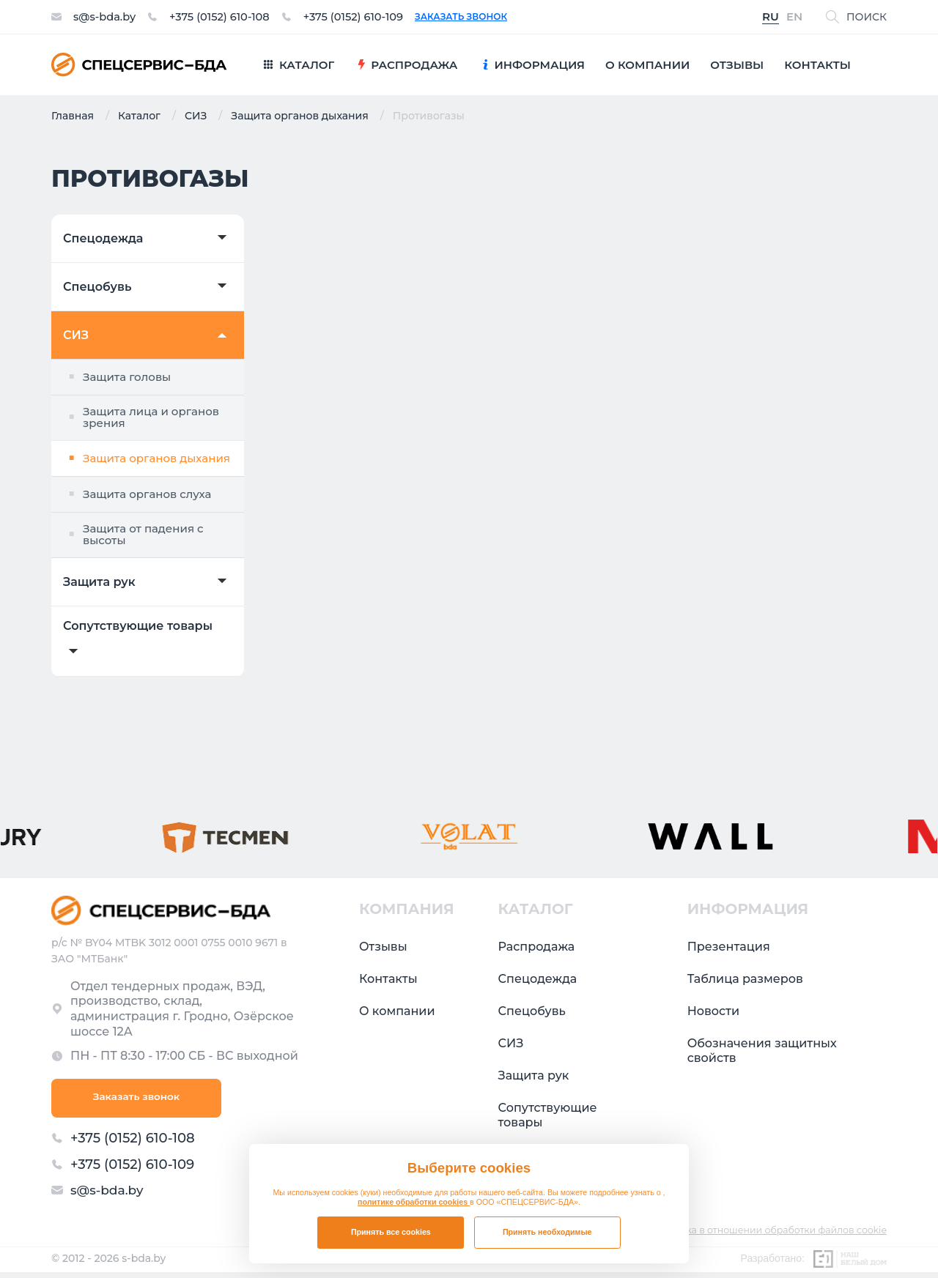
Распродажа (536, 947)
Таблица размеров (745, 979)
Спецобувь (97, 287)
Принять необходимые (547, 1231)
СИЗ (196, 115)
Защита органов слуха (147, 494)
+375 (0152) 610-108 (230, 17)
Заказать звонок (486, 16)
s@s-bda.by (107, 17)
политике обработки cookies (414, 1201)
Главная (72, 115)
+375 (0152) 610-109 (374, 17)
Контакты (388, 979)
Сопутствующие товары (138, 626)
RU (770, 17)
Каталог (139, 115)
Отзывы (383, 947)
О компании (397, 1011)
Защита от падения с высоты (143, 535)
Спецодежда (103, 238)
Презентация (728, 947)
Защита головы (127, 377)
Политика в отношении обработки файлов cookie (764, 1236)
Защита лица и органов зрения (151, 418)
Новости (713, 1011)
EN (794, 17)
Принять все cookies (391, 1231)
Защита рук (99, 582)
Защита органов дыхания (300, 115)
